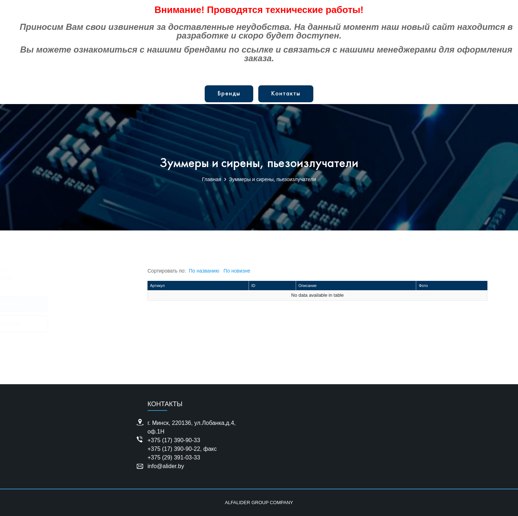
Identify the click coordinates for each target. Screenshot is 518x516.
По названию (204, 271)
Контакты (285, 94)
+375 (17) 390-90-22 (173, 449)
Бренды (229, 94)
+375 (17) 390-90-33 (173, 440)
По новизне (236, 271)
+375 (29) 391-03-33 (173, 457)
